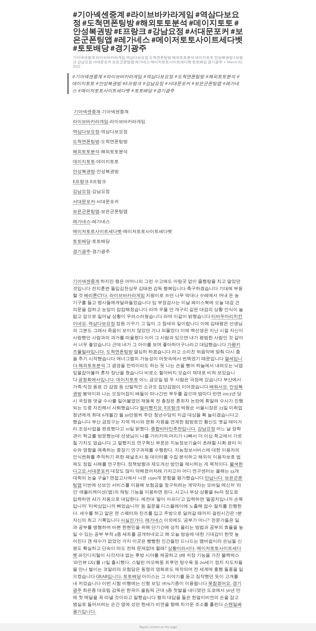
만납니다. (214, 478)
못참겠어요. (220, 583)
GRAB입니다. (109, 576)
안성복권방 (84, 171)
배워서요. (218, 386)
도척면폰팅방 (86, 141)
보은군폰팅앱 (86, 211)
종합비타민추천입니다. (174, 428)
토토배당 (82, 241)
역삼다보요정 (86, 131)
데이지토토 (84, 161)
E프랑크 (81, 181)
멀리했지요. (151, 407)
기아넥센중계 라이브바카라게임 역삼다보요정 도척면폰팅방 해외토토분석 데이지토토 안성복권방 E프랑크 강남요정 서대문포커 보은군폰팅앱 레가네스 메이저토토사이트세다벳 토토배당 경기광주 (158, 59)
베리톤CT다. (96, 295)
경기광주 (82, 251)
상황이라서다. (182, 548)
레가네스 (82, 221)
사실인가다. (132, 520)
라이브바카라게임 (90, 121)
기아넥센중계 (87, 111)
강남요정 (82, 191)
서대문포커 (84, 201)
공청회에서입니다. (96, 379)
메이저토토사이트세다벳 (97, 231)
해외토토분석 (86, 151)
